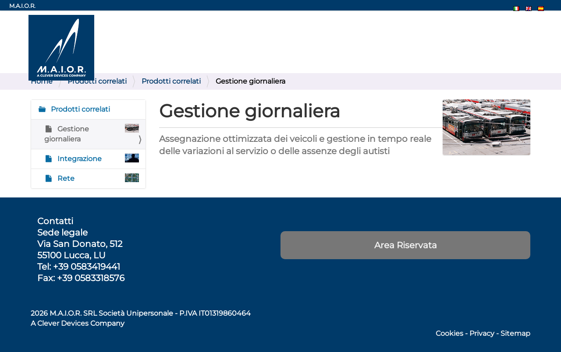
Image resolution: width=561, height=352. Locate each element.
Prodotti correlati (97, 81)
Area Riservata (405, 245)
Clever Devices (63, 323)
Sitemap (515, 333)
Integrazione (97, 158)
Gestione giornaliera (91, 133)
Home (42, 81)
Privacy (481, 333)
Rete (97, 178)
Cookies (449, 333)
